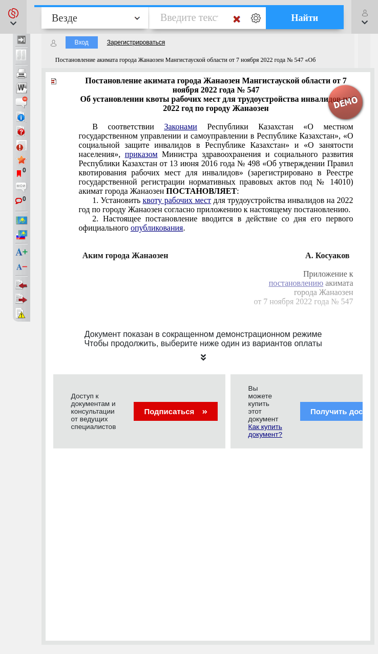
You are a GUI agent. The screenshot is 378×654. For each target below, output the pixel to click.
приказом (141, 154)
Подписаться (175, 411)
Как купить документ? (265, 430)
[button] (13, 17)
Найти (305, 18)
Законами (180, 126)
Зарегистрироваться (136, 42)
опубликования (157, 227)
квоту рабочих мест (177, 200)
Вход (82, 42)
